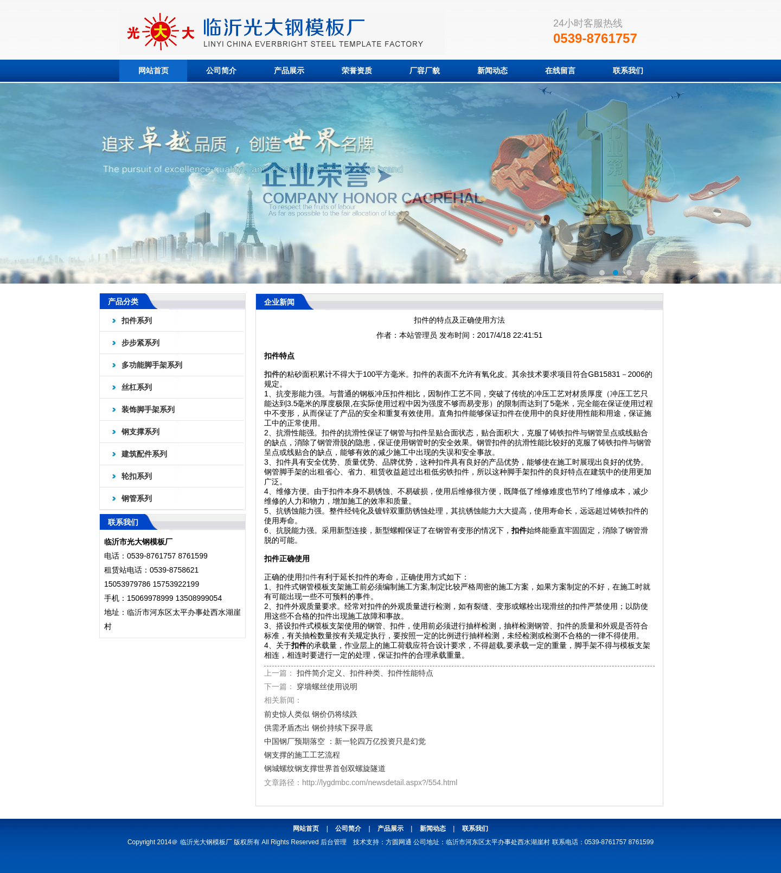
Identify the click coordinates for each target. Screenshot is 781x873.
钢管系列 (136, 498)
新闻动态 (492, 70)
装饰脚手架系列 (148, 409)
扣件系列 (136, 320)
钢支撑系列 (140, 431)
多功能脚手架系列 (151, 365)
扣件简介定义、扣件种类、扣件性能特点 (365, 673)
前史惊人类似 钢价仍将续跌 (310, 714)
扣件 (271, 374)
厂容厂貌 (424, 70)
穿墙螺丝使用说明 (327, 686)
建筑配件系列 (144, 454)
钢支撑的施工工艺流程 (302, 754)
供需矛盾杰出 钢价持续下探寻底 (318, 727)
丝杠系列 (136, 387)
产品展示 (289, 70)
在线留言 (560, 70)
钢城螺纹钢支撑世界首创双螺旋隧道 (325, 768)
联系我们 (628, 70)
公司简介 (221, 70)
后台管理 (334, 842)
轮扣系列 (136, 476)
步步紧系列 (140, 342)
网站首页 (153, 70)
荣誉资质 (357, 70)
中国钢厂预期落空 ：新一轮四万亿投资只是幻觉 (345, 741)
